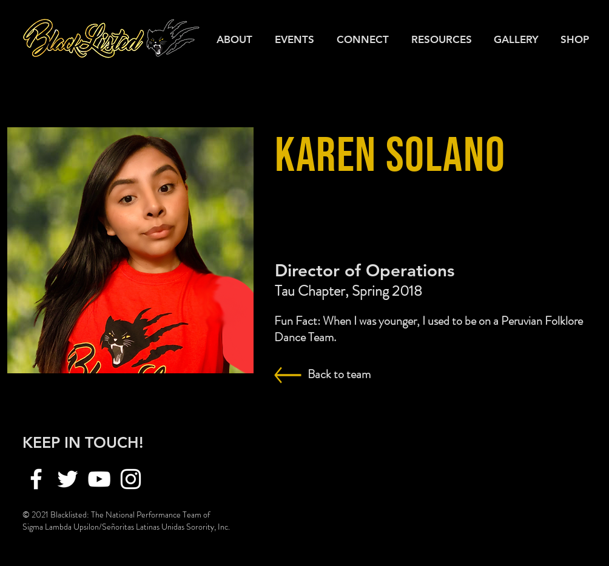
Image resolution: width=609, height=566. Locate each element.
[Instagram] (130, 479)
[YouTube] (99, 479)
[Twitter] (67, 479)
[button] (443, 39)
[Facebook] (36, 479)
